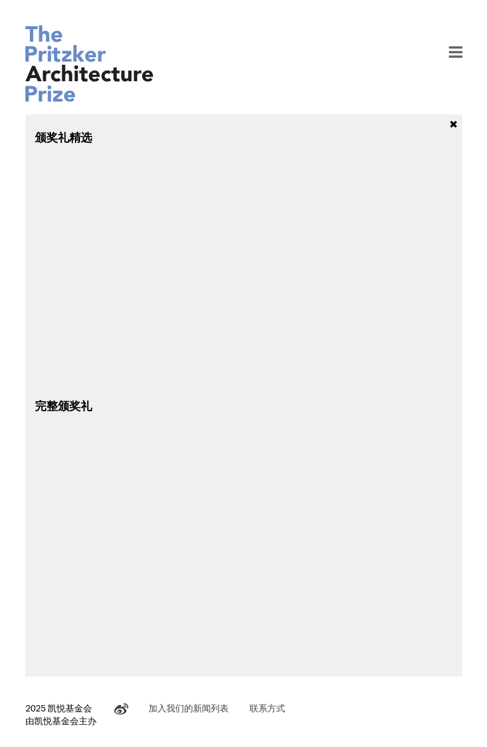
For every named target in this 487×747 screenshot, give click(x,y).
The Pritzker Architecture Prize (89, 63)
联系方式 (267, 708)
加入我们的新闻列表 (189, 708)
